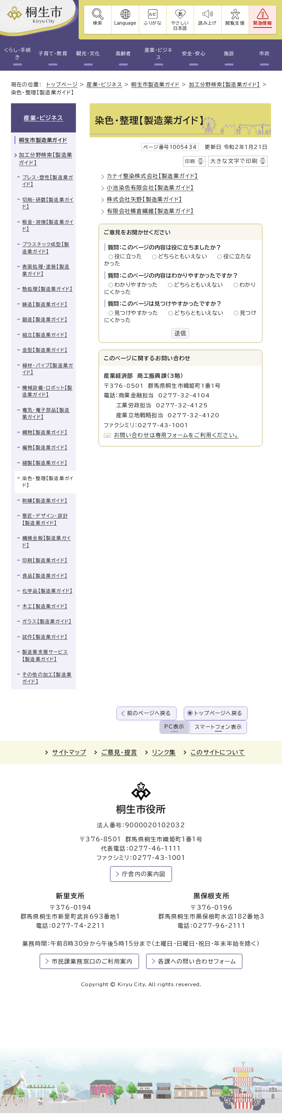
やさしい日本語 (180, 26)
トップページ (62, 84)
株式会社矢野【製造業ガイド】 (144, 199)
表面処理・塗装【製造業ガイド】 (46, 270)
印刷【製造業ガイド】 (44, 560)
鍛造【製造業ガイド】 (44, 319)
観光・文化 (88, 53)
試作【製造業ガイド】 (44, 636)
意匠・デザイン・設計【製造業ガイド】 (45, 519)
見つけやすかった (138, 313)
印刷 (190, 161)
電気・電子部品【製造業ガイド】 (46, 414)
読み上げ (207, 23)
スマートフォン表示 (218, 727)
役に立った (130, 256)
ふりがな (153, 23)
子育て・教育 (52, 53)
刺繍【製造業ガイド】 (44, 500)
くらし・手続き (17, 54)
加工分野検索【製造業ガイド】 (224, 84)
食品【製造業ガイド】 (44, 575)
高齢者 (123, 53)
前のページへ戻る (149, 713)
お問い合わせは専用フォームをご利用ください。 (176, 435)
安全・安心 (193, 53)
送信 (180, 333)
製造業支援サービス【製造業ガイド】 (45, 656)
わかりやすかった (138, 285)
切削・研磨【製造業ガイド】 (48, 203)
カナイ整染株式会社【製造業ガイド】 (152, 176)
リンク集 (164, 752)
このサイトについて (218, 752)
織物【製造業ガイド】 (44, 432)
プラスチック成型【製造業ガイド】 (45, 248)
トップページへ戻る (218, 713)
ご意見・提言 (119, 752)
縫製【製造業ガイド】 (44, 463)
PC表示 (174, 726)
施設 (229, 53)
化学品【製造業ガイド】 (47, 590)
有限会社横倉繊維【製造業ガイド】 (150, 211)
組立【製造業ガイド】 (44, 335)
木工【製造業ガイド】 (44, 606)
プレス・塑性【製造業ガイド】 (47, 181)
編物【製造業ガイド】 (44, 447)
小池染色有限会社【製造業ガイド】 (150, 187)
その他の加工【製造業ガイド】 (47, 678)
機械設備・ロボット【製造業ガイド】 (47, 391)
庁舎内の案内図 (144, 874)
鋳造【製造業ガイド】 (44, 304)
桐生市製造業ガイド (155, 84)
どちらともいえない (184, 256)
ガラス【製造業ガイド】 (46, 621)
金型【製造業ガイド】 (44, 350)
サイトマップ (69, 752)
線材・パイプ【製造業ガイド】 (47, 369)
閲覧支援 (235, 23)
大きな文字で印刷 (234, 161)
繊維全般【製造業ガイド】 (46, 542)
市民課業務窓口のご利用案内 (92, 961)
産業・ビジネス (158, 54)
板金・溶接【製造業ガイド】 (48, 226)
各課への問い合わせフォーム (197, 961)
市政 (264, 53)
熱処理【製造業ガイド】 (47, 289)
